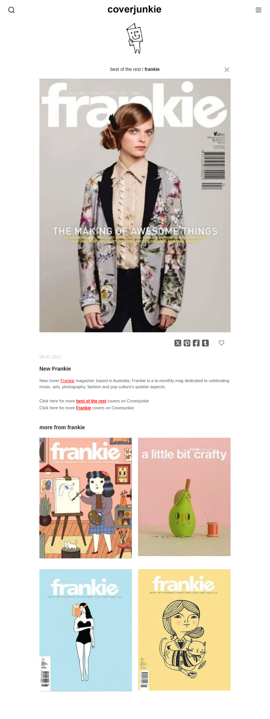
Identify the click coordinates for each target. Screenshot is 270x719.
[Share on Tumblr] (205, 343)
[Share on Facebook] (196, 343)
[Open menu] (258, 10)
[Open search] (11, 10)
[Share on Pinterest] (187, 343)
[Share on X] (178, 343)
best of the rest (126, 69)
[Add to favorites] (221, 343)
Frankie (152, 69)
